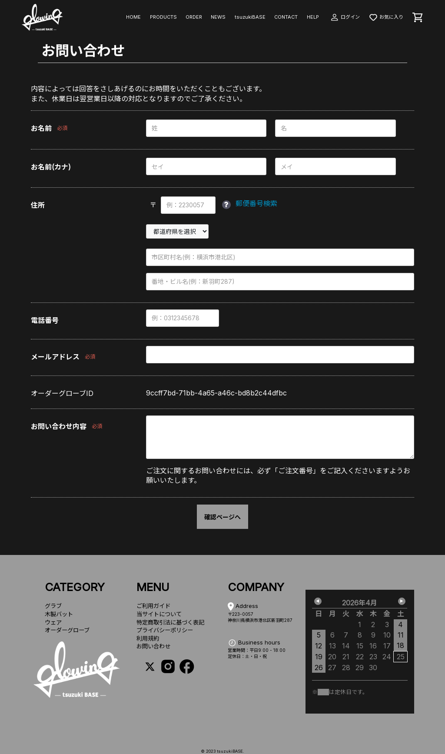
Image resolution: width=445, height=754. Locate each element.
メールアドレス (55, 356)
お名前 (41, 128)
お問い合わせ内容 (58, 426)
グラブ (53, 605)
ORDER (194, 17)
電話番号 (45, 320)
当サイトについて (159, 614)
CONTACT (286, 17)
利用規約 (147, 638)
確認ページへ (222, 517)
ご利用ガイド (153, 605)
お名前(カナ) (51, 167)
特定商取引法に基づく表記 (170, 622)
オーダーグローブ (67, 630)
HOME (133, 17)
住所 (38, 205)
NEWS (218, 17)
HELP (313, 17)
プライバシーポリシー (164, 630)
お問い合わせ (153, 646)
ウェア (53, 622)
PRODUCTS (163, 17)
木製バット (59, 614)
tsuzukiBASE (250, 17)
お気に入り (386, 17)
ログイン (345, 17)
